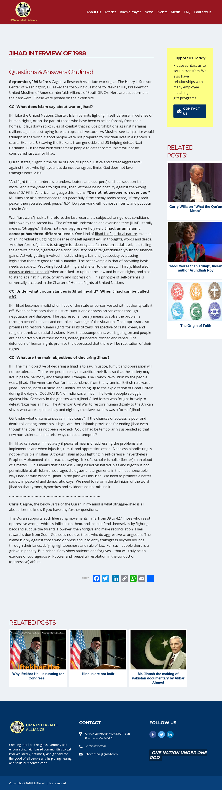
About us (94, 12)
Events (162, 12)
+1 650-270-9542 (96, 746)
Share (85, 578)
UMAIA (36, 783)
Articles (110, 12)
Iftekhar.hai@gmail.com (102, 754)
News (149, 12)
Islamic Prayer (130, 12)
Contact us (202, 12)
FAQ (187, 12)
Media (175, 12)
